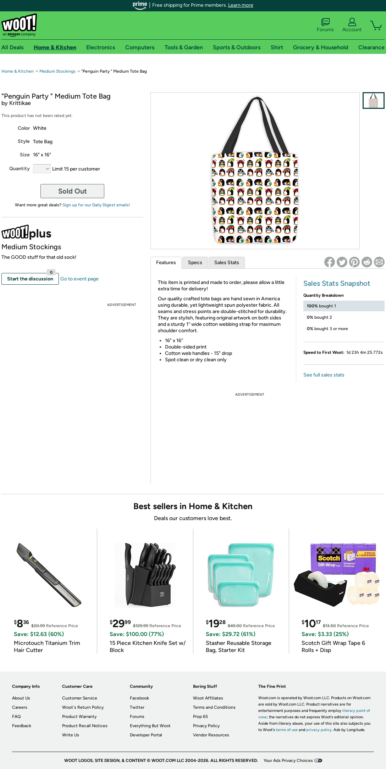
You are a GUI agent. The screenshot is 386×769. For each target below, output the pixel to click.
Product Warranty (79, 716)
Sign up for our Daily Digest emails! (96, 204)
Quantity (19, 169)
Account (352, 25)
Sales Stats (226, 263)
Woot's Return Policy (83, 707)
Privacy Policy (206, 725)
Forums (325, 25)
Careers (19, 707)
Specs (195, 263)
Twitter (137, 707)
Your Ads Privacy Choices (288, 760)
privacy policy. (319, 730)
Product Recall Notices (84, 725)
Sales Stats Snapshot (336, 283)
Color (24, 128)
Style (24, 141)
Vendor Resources (211, 734)
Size (25, 155)
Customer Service (79, 698)
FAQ (16, 716)
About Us (21, 698)
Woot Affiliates (208, 698)
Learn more (240, 5)
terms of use (287, 730)
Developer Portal (146, 734)
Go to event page (79, 279)
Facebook (139, 698)
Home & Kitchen (17, 71)
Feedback (21, 725)
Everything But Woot (150, 725)
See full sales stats (323, 375)
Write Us (70, 734)
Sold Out (72, 191)
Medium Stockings (57, 71)
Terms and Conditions (214, 707)
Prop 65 (200, 716)
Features (166, 263)
